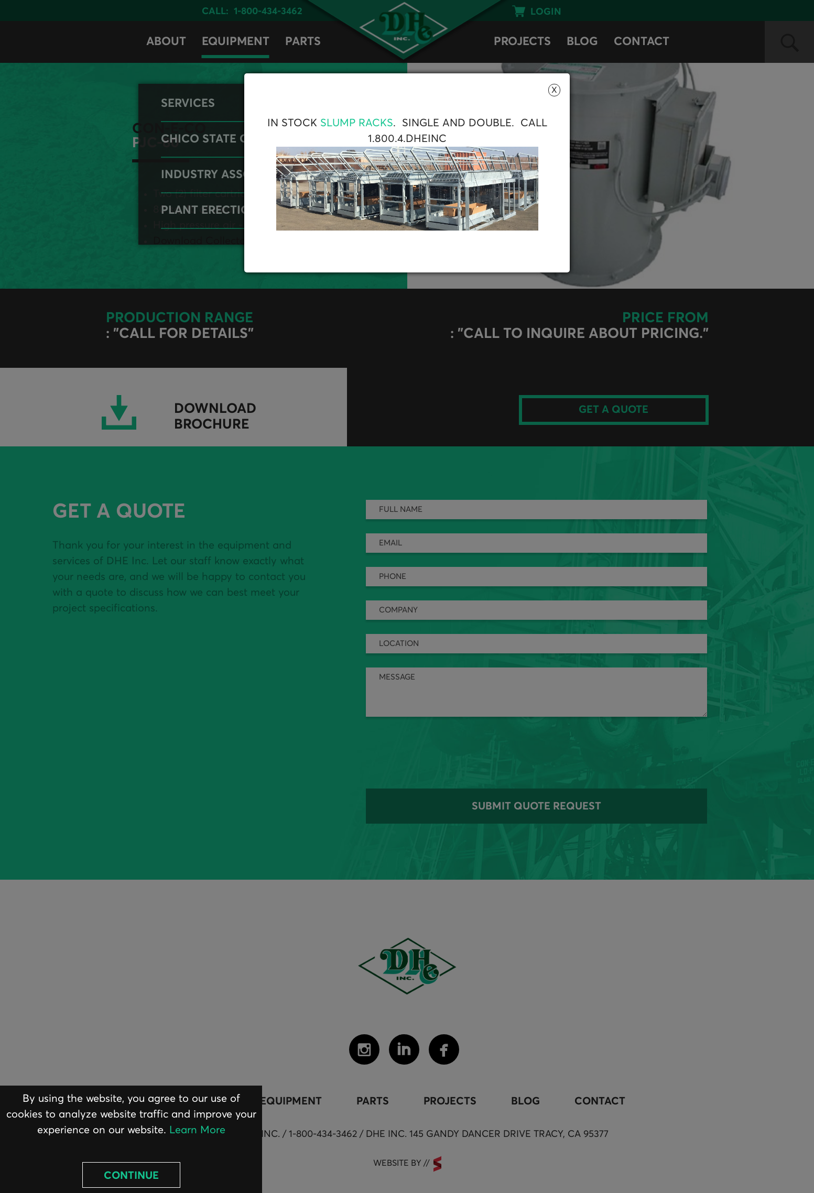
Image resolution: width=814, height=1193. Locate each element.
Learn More (197, 1130)
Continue (131, 1175)
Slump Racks (356, 123)
